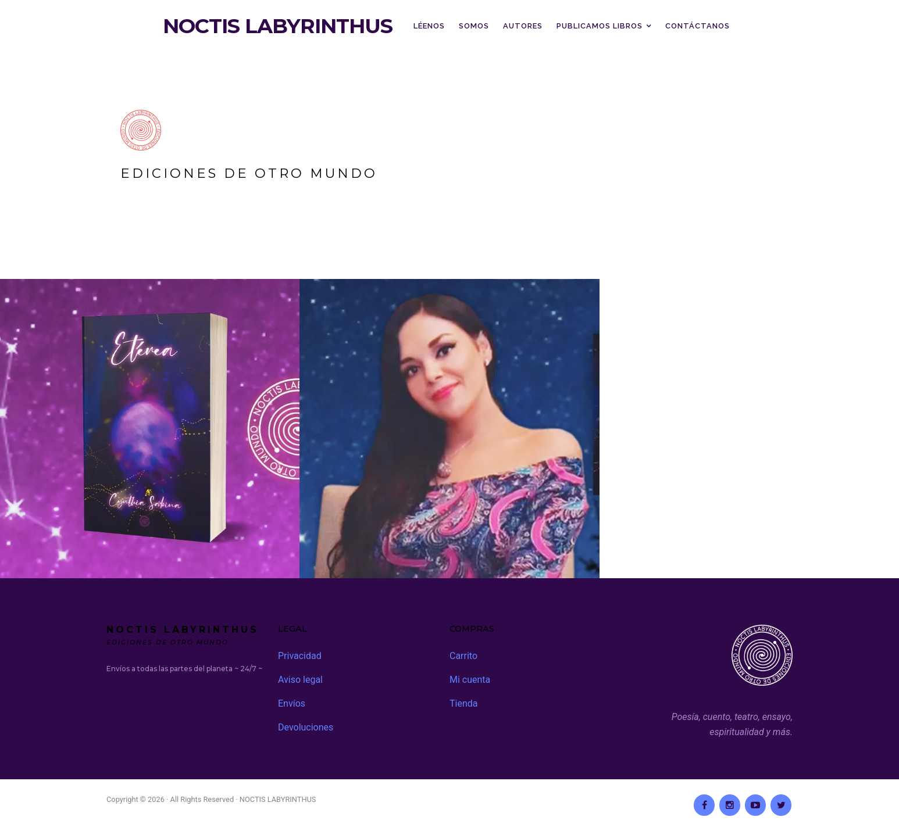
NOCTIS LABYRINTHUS (278, 26)
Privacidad (300, 655)
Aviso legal (300, 679)
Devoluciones (305, 727)
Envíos (291, 703)
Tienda (463, 703)
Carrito (463, 655)
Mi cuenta (470, 679)
